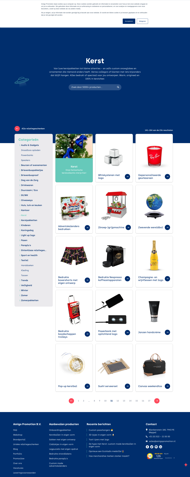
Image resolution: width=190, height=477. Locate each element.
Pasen (24, 240)
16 (143, 401)
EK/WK (24, 195)
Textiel (24, 260)
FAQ (15, 430)
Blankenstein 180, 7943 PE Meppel (160, 431)
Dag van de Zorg (29, 180)
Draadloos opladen (30, 150)
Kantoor (25, 210)
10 (105, 401)
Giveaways (27, 200)
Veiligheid (26, 285)
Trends (24, 280)
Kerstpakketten (29, 220)
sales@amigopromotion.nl (160, 441)
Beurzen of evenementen (34, 165)
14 (130, 401)
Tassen (24, 275)
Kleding (25, 270)
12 (118, 401)
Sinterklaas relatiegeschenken (34, 250)
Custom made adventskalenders (58, 464)
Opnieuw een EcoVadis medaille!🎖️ (106, 451)
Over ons (17, 463)
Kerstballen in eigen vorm (62, 435)
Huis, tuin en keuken (31, 205)
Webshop (17, 435)
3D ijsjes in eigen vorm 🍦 (101, 435)
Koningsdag (27, 230)
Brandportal (19, 439)
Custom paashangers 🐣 (101, 430)
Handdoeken (27, 265)
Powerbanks (27, 155)
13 (124, 401)
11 (111, 401)
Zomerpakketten (29, 300)
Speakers (25, 160)
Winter (24, 290)
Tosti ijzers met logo (99, 439)
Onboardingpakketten (60, 430)
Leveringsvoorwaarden (24, 473)
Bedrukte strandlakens (60, 454)
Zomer (24, 295)
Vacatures (18, 468)
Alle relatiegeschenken (30, 128)
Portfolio (17, 454)
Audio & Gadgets (30, 145)
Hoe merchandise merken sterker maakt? (109, 456)
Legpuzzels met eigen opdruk (63, 449)
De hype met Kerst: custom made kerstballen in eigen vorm (112, 445)
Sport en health (29, 255)
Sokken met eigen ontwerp (62, 439)
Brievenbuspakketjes (32, 170)
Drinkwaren (27, 185)
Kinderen (25, 225)
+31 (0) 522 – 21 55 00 (158, 436)
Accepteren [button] (129, 21)
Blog (15, 449)
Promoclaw (18, 458)
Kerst (24, 215)
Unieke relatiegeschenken (26, 444)
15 (137, 401)
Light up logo (28, 235)
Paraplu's (26, 245)
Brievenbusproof (29, 175)
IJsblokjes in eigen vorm (61, 444)
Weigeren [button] (142, 21)
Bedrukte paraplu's (58, 458)
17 (149, 401)
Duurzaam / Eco (29, 190)
